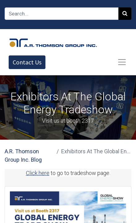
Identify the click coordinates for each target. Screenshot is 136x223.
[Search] (124, 13)
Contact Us (27, 62)
